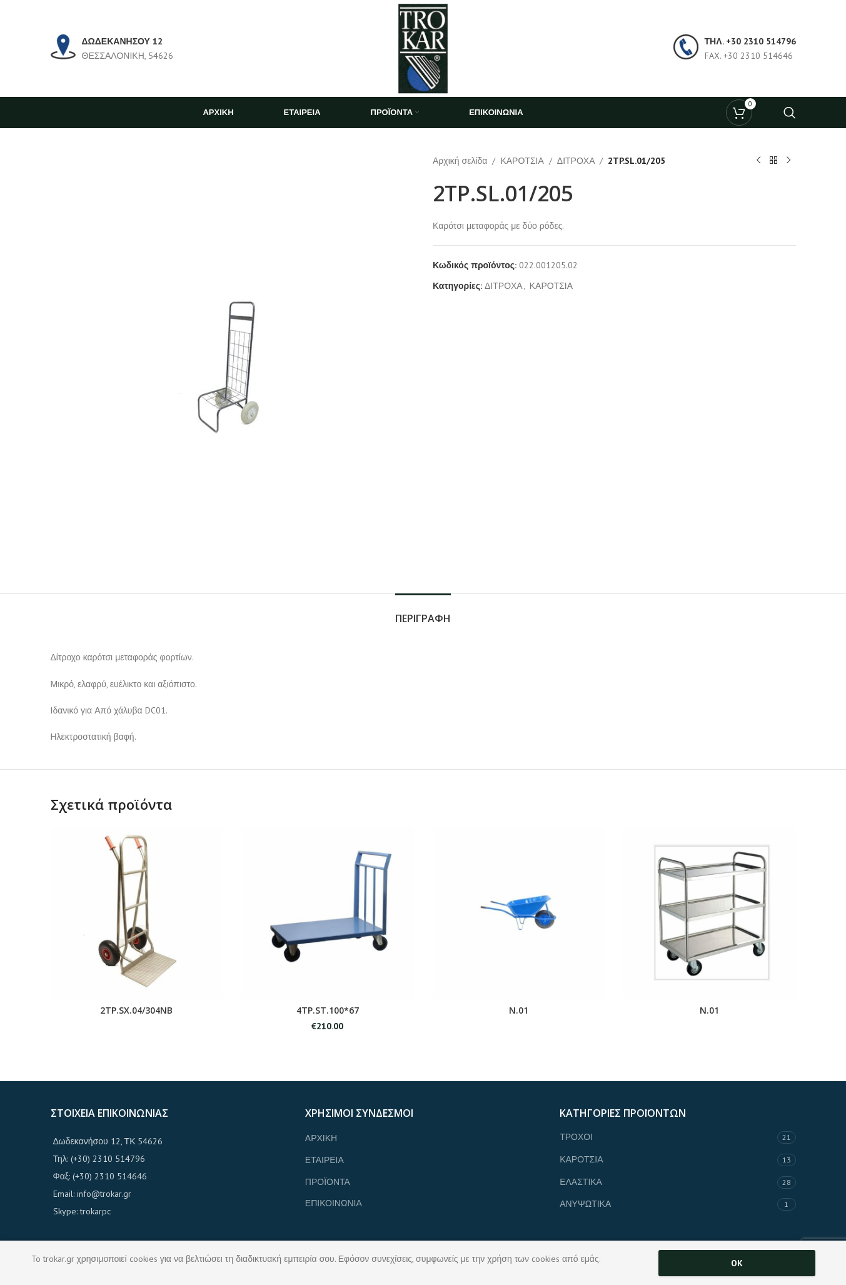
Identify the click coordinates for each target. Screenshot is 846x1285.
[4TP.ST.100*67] (327, 913)
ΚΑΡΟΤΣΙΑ (521, 160)
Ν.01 (518, 1010)
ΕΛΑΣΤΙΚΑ (581, 1181)
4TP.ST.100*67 (327, 1010)
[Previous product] (758, 160)
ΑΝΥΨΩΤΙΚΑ (585, 1203)
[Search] (789, 112)
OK (737, 1263)
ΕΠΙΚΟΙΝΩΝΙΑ (333, 1203)
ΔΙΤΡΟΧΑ (575, 160)
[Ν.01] (519, 913)
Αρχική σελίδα (460, 160)
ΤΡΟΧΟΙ (576, 1136)
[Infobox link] (112, 48)
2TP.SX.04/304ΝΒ (136, 1010)
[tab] (423, 612)
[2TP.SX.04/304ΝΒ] (137, 913)
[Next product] (788, 160)
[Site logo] (423, 47)
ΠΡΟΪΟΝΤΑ (327, 1181)
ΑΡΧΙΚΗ (321, 1138)
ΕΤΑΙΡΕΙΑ (324, 1160)
